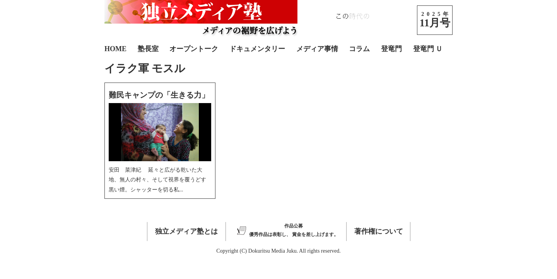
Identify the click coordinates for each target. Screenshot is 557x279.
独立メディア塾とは (186, 231)
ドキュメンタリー (257, 49)
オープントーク (193, 49)
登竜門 (391, 49)
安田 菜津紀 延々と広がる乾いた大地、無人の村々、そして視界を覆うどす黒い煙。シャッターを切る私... (157, 179)
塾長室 (148, 49)
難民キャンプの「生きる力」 (159, 95)
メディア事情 (317, 49)
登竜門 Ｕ (428, 49)
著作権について (378, 231)
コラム (359, 49)
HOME (115, 49)
